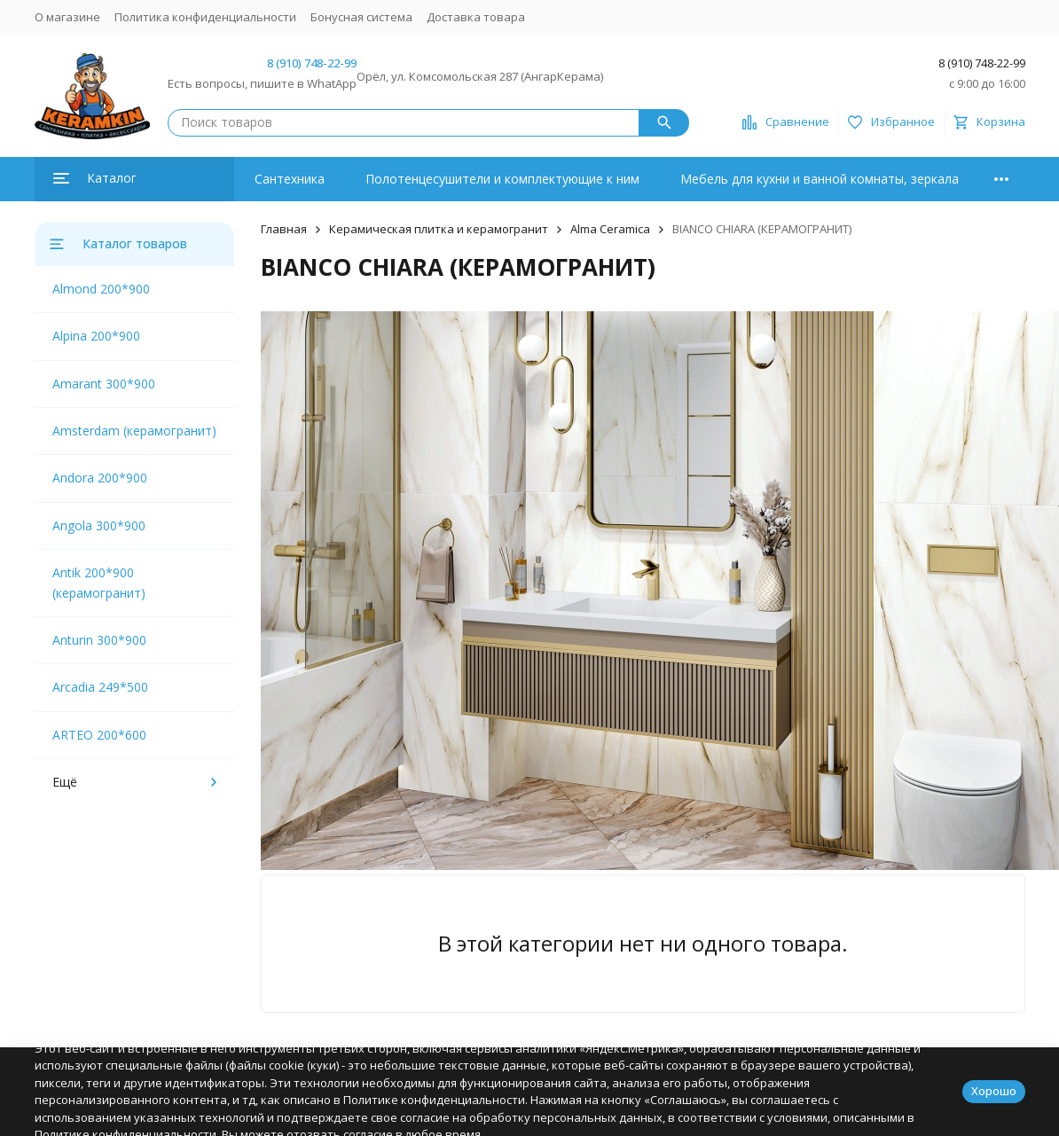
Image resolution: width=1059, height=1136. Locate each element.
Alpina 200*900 (96, 335)
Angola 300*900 (98, 525)
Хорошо (993, 1091)
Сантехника (290, 178)
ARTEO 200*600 (99, 734)
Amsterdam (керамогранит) (134, 430)
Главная (284, 229)
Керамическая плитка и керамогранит (438, 229)
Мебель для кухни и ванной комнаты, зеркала (819, 178)
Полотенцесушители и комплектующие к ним (502, 178)
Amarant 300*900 (103, 383)
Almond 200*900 (101, 288)
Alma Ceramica (610, 229)
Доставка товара (476, 17)
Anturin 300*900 (99, 639)
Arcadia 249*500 (100, 686)
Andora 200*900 (99, 477)
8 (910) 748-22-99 (312, 63)
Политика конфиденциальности (205, 17)
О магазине (67, 17)
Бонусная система (361, 17)
